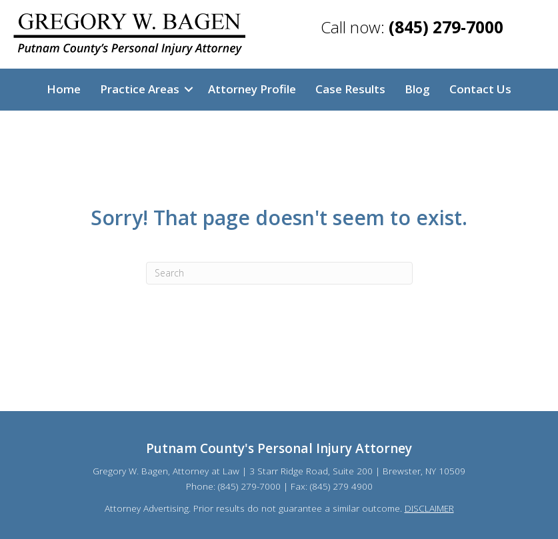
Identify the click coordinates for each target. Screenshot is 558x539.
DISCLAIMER (429, 508)
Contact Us (480, 89)
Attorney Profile (252, 89)
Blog (417, 89)
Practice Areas (139, 89)
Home (64, 89)
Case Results (350, 89)
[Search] (279, 273)
